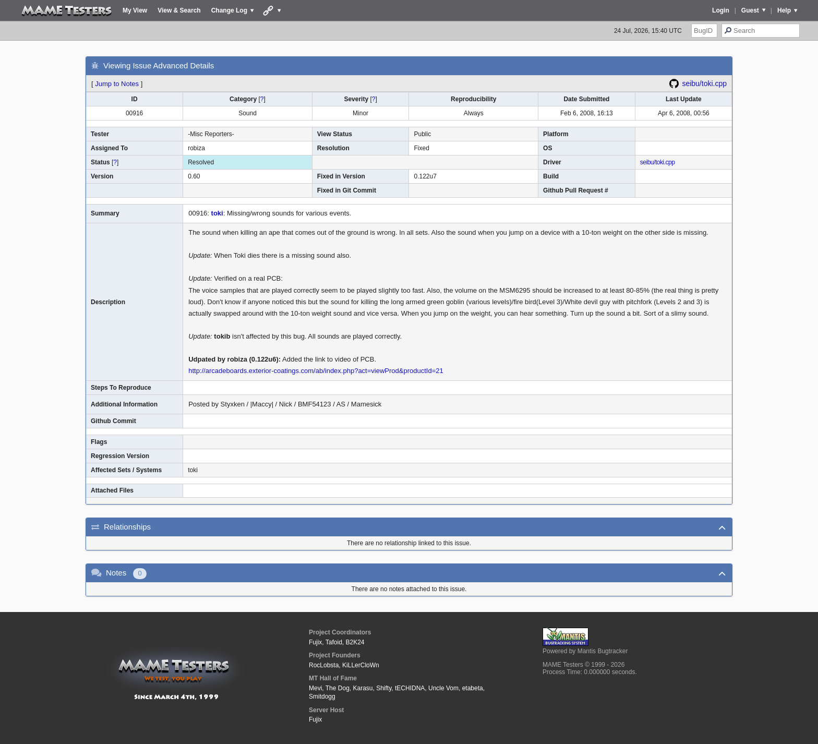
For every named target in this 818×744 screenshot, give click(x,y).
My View (135, 10)
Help (784, 10)
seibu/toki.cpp (704, 83)
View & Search (179, 10)
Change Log (229, 10)
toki (217, 213)
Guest (750, 10)
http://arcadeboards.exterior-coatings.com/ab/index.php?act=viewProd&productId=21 (315, 371)
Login (720, 10)
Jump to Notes (117, 84)
